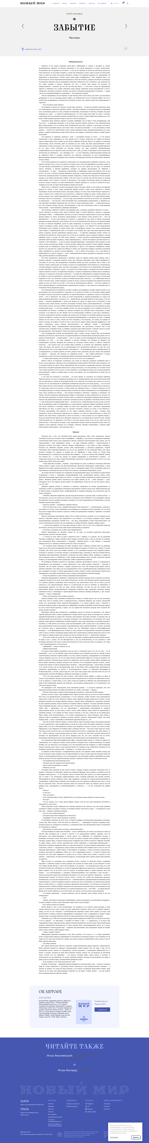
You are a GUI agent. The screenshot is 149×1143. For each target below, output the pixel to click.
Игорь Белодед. (74, 1070)
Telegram (90, 1104)
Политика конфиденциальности (55, 1120)
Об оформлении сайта (55, 1117)
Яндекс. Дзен (92, 1112)
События (51, 1112)
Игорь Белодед (45, 997)
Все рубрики (102, 3)
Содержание (102, 1010)
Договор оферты (72, 1106)
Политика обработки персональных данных (55, 1125)
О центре (106, 1106)
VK (88, 1106)
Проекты (51, 1109)
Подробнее (114, 1137)
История (50, 1104)
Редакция (82, 3)
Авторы (64, 3)
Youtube (90, 1109)
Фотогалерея (52, 1114)
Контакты (107, 1109)
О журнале (55, 3)
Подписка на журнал (73, 1104)
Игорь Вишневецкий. (74, 1057)
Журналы (73, 3)
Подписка (91, 3)
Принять (136, 1137)
